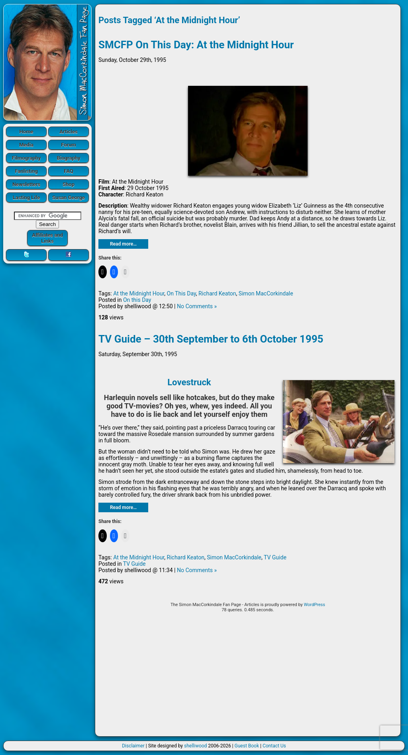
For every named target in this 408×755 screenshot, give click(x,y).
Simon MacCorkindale (266, 293)
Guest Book (247, 746)
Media (26, 145)
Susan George (68, 197)
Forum (68, 145)
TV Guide (275, 557)
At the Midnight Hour (138, 293)
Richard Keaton (217, 293)
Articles (68, 132)
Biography (68, 158)
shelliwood (195, 746)
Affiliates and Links (47, 238)
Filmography (26, 158)
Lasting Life (26, 197)
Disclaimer (133, 746)
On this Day (137, 300)
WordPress (314, 604)
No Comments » (197, 306)
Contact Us (274, 746)
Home (26, 132)
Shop (69, 184)
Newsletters (26, 184)
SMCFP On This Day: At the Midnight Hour (196, 45)
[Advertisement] (247, 677)
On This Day (181, 293)
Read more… (123, 244)
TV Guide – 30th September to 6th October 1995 (211, 339)
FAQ (68, 171)
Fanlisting (26, 171)
